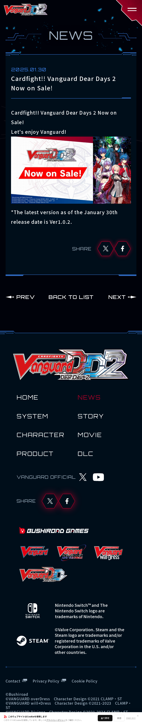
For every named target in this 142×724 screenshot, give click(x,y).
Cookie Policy (84, 681)
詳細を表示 (131, 718)
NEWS (89, 397)
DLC (86, 453)
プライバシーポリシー (55, 720)
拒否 (119, 718)
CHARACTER (40, 434)
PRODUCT (35, 453)
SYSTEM (32, 416)
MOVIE (90, 434)
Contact (13, 681)
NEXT (117, 297)
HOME (28, 397)
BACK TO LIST (71, 297)
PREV (25, 297)
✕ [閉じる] (138, 715)
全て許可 (105, 718)
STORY (91, 416)
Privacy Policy (46, 681)
